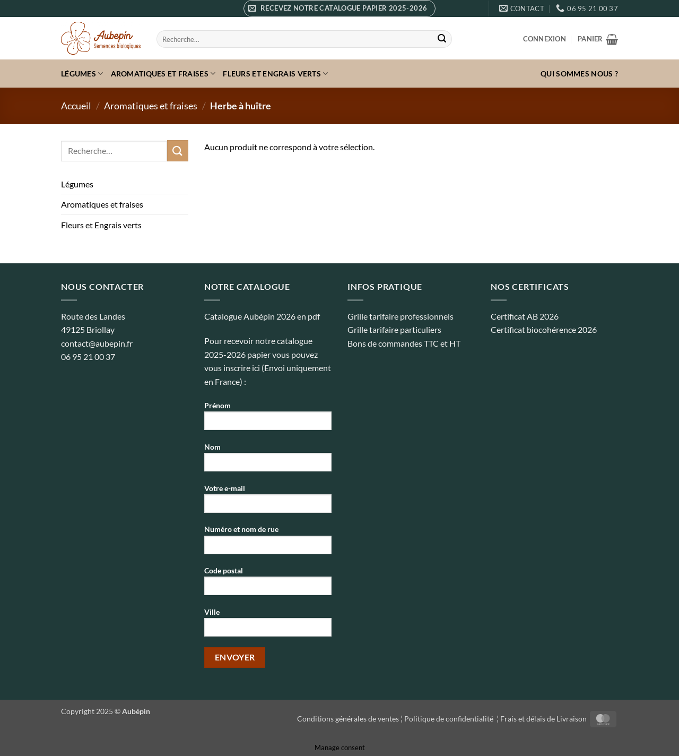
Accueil (76, 105)
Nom (268, 460)
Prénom (268, 419)
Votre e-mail (268, 502)
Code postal (268, 584)
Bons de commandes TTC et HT (403, 343)
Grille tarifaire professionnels (400, 316)
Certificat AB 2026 (525, 316)
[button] (339, 8)
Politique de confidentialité (449, 718)
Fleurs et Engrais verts (275, 73)
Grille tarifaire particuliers (394, 329)
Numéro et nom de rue (268, 543)
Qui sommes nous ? (579, 73)
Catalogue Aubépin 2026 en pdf (262, 316)
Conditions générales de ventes (348, 718)
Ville (268, 625)
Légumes (82, 73)
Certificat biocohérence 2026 (544, 329)
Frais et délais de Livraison (543, 718)
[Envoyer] (442, 39)
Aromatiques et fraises (163, 73)
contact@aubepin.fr (97, 343)
